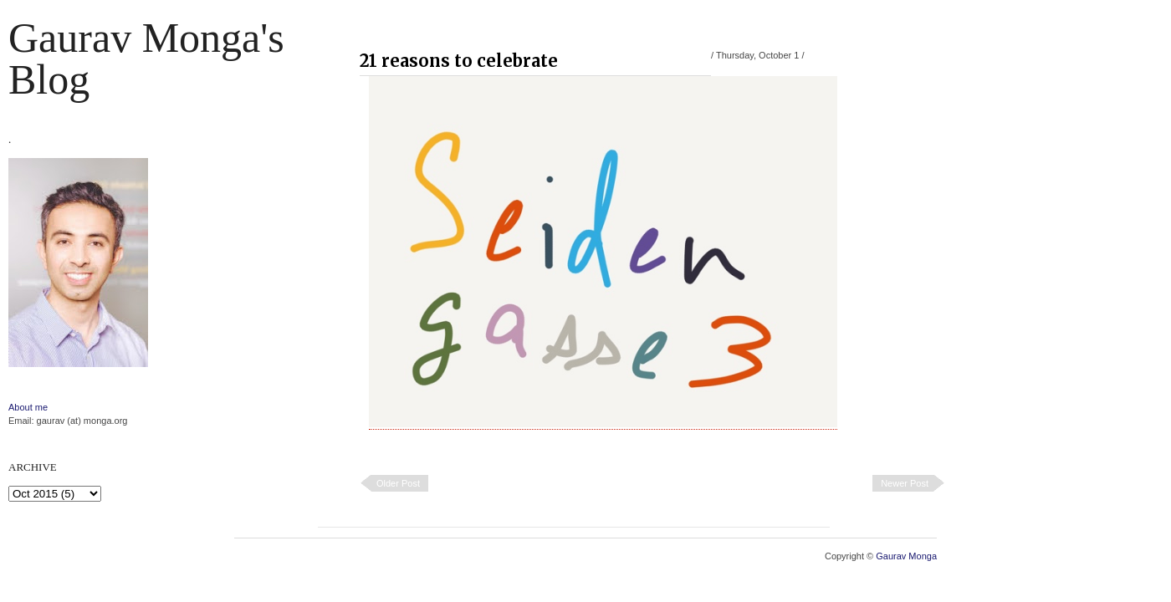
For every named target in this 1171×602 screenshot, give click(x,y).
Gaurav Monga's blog (146, 58)
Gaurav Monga (906, 556)
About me (28, 407)
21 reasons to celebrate (459, 60)
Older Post (398, 483)
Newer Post (904, 483)
